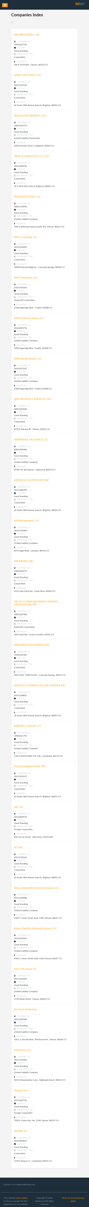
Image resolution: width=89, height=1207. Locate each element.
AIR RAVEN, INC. (24, 560)
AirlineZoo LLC (22, 1049)
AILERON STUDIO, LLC (27, 196)
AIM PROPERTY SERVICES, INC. (33, 399)
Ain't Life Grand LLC (25, 968)
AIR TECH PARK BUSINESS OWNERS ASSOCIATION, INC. (36, 603)
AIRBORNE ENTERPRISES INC (32, 644)
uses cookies (21, 1198)
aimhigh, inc (21, 1130)
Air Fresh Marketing (25, 1009)
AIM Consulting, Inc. (25, 237)
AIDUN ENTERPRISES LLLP (30, 115)
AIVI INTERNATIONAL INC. (30, 766)
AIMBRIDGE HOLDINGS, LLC (31, 439)
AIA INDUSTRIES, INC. (27, 34)
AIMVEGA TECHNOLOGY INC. (32, 479)
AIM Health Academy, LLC (29, 318)
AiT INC (18, 847)
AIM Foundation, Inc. (26, 277)
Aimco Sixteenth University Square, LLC (36, 887)
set (80, 4)
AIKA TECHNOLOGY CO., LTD (31, 156)
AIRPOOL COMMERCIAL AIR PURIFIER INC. (40, 685)
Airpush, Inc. (21, 1090)
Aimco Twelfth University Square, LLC (35, 928)
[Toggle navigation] (5, 5)
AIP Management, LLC (26, 520)
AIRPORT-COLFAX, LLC (27, 725)
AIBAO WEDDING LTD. (28, 75)
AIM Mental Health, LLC (28, 358)
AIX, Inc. (19, 806)
